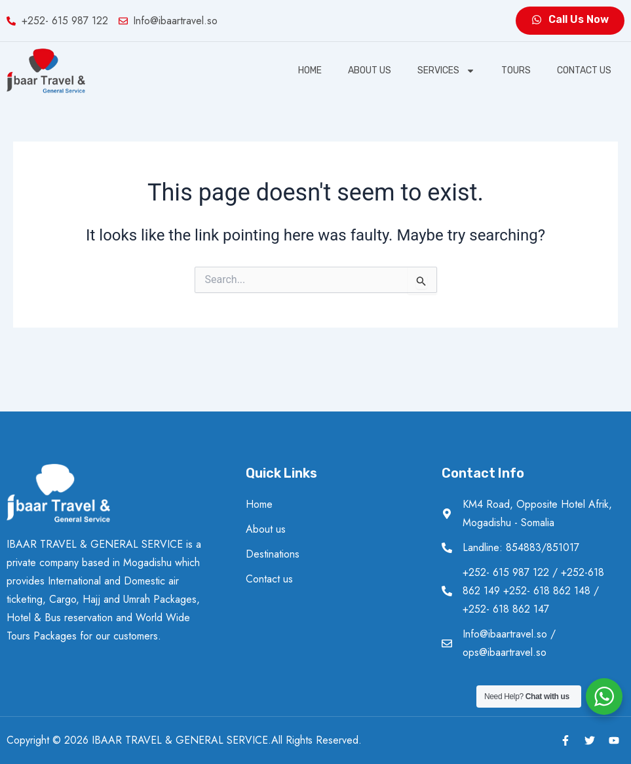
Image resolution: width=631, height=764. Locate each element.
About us (369, 70)
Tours (516, 70)
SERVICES (446, 71)
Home (310, 70)
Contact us (584, 70)
